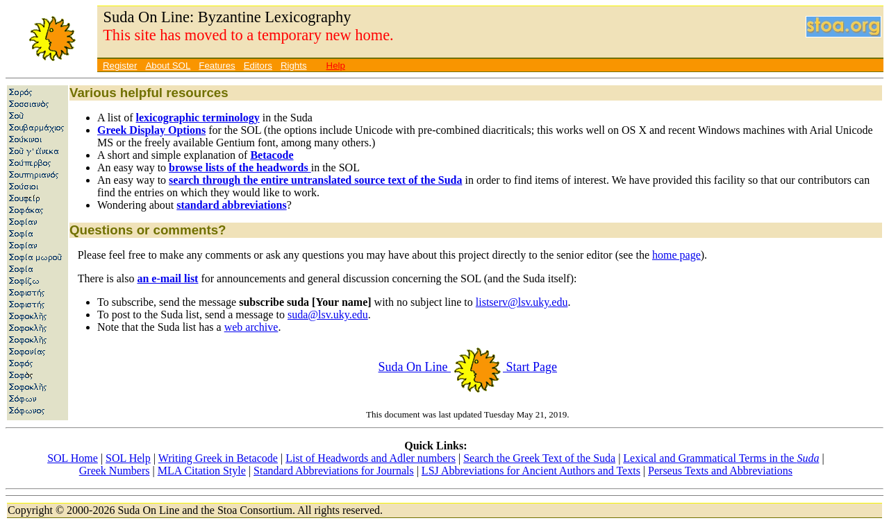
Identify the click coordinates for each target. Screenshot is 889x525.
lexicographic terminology (198, 117)
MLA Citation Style (202, 470)
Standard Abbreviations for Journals (334, 470)
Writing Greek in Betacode (218, 458)
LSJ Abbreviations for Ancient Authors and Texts (531, 470)
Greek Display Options (151, 130)
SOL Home (72, 458)
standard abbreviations (231, 205)
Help (335, 65)
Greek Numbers (114, 470)
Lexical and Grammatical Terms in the (721, 458)
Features (217, 65)
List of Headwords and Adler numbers (370, 458)
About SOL (167, 65)
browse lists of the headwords (240, 167)
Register (120, 65)
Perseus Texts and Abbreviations (720, 470)
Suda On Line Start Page (468, 367)
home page (676, 255)
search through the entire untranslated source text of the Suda (315, 180)
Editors (258, 65)
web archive (251, 327)
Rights (294, 65)
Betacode (271, 155)
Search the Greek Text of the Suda (539, 458)
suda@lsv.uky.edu (328, 314)
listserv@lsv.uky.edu (522, 302)
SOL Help (128, 458)
